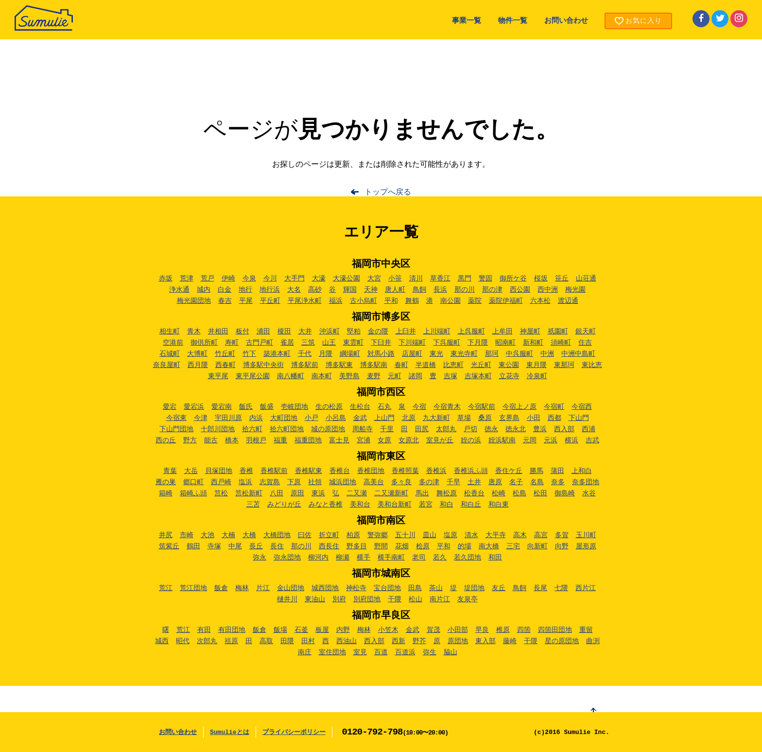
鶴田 (193, 546)
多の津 (429, 482)
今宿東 (176, 418)
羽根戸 (256, 440)
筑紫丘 (169, 546)
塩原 (450, 535)
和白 (446, 504)
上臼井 (406, 331)
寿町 (232, 343)
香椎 (246, 471)
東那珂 (564, 365)
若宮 (426, 504)
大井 (305, 331)
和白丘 (471, 504)
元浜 (550, 440)
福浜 (336, 301)
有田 (204, 630)
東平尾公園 (253, 376)
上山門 (384, 418)
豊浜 (540, 429)
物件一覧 (512, 21)
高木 (520, 535)
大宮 (374, 278)
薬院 (475, 301)
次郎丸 (207, 641)
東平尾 (218, 376)
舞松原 (446, 493)
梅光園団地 (194, 301)
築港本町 (277, 354)
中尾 (235, 546)
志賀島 (270, 482)
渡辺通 (568, 301)
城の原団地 (328, 429)
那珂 (492, 354)
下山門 (579, 418)
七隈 (561, 588)
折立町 (329, 535)
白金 (224, 290)
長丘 (256, 546)
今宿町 (554, 407)
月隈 (325, 354)
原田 (297, 493)
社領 (315, 482)
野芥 (419, 641)
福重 (280, 440)
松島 (519, 493)
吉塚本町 (478, 376)
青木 (194, 331)
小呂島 (336, 418)
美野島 (349, 376)
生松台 (360, 407)
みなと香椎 (326, 504)
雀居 (287, 343)
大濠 (319, 278)
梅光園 (575, 290)
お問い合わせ (566, 21)
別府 (339, 599)
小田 (533, 418)
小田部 (458, 630)
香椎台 (339, 471)
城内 (203, 290)
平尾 (246, 301)
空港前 (173, 343)
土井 (474, 482)
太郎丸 (446, 429)
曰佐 (305, 535)
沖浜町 (329, 331)
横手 (363, 557)
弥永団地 (287, 557)
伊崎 (228, 278)
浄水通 (179, 290)
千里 (387, 429)
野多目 (356, 546)
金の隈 (378, 331)
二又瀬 (356, 493)
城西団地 (325, 588)
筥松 (221, 493)
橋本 (232, 440)
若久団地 (467, 557)
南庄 (305, 652)
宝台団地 (387, 588)
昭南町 (505, 343)
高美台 (374, 482)
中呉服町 (519, 354)
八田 (276, 493)
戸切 (470, 429)
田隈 (287, 641)
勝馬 (536, 471)
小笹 (395, 278)
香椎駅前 (274, 471)
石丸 (384, 407)
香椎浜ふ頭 (471, 471)
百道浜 (405, 652)
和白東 (498, 504)
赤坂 (166, 278)
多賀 (562, 535)
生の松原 (329, 407)
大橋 (249, 535)
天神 (371, 290)
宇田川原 (228, 418)
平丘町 (270, 301)
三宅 (513, 546)
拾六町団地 (287, 429)
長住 (277, 546)
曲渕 (593, 641)
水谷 (589, 493)
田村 (308, 641)
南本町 (322, 376)
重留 (586, 630)
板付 (242, 331)
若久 (440, 557)
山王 (329, 343)
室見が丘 (439, 440)
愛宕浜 (194, 407)
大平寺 (495, 535)
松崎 (498, 493)
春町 (401, 365)
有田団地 (231, 630)
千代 (305, 354)
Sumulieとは (229, 732)
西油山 (346, 641)
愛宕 (169, 407)
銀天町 (585, 331)
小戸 (311, 418)
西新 (398, 641)
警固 (485, 278)
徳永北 (515, 429)
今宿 (419, 407)
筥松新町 (248, 493)
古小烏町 (363, 301)
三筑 (308, 343)
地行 (245, 290)
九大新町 (436, 418)
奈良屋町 (166, 365)
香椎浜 (436, 471)
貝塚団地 (218, 471)
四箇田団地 (555, 630)
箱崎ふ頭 (193, 493)
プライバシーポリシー (294, 732)
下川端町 (412, 343)
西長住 (329, 546)
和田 (495, 557)
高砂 (315, 290)
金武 (360, 418)
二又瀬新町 (391, 493)
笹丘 (562, 278)
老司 (419, 557)
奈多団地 (585, 482)
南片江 (440, 599)
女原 (384, 440)
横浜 (571, 440)
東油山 (315, 599)
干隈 (394, 599)
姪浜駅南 (502, 440)
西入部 (564, 429)
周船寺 (362, 429)
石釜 (301, 630)
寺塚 (214, 546)
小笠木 (388, 630)
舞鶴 (412, 301)
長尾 (540, 588)
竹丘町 (225, 354)
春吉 (225, 301)
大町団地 (283, 418)
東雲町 (353, 343)
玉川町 (586, 535)
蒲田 (557, 471)
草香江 (440, 278)
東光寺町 (464, 354)
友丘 (498, 588)
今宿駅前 (481, 407)
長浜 (440, 290)
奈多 (558, 482)
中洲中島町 (578, 354)
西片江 (585, 588)
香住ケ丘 (508, 471)
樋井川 (287, 599)
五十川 (405, 535)
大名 (294, 290)
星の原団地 (562, 641)
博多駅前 (304, 365)
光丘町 (481, 365)
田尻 (422, 429)
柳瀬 (342, 557)
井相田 (218, 331)
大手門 (294, 278)
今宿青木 (447, 407)
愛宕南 (221, 407)
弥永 (259, 557)
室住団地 (332, 652)
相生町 (169, 331)
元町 (394, 376)
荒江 (166, 588)
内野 (343, 630)
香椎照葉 (405, 471)
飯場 (280, 630)
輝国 (350, 290)
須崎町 (561, 343)
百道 (381, 652)
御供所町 (204, 343)
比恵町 (453, 365)
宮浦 (363, 440)
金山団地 (290, 588)
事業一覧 (466, 21)
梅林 (242, 588)
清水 (471, 535)
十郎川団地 (218, 429)
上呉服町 (471, 331)
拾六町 (252, 429)
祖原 (231, 641)
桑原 (485, 418)
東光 (436, 354)
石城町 (169, 354)
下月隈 (478, 343)
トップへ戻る (387, 192)
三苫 (253, 504)
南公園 (450, 301)
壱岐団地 (294, 407)
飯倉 (221, 588)
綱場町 (350, 354)
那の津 (492, 290)
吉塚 (450, 376)
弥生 (429, 652)
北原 (409, 418)
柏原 (353, 535)
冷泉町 (537, 376)
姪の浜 (471, 440)
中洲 (547, 354)
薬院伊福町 (506, 301)
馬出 (422, 493)
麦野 (374, 376)
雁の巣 (166, 482)
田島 (415, 588)
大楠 (228, 535)
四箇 (524, 630)
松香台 (474, 493)
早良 (482, 630)
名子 (516, 482)
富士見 (339, 440)
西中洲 (547, 290)
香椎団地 (370, 471)
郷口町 (193, 482)
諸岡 (415, 376)
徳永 (491, 429)
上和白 (582, 471)
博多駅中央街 (263, 365)
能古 (211, 440)
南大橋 (489, 546)
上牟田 (502, 331)
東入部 (485, 641)
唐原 (495, 482)
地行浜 (270, 290)
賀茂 (433, 630)
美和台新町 (395, 504)
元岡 (530, 440)
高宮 (541, 535)
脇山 (450, 652)
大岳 (191, 471)
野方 (190, 440)
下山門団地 (176, 429)
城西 (162, 641)
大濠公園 (346, 278)
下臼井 (381, 343)
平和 (391, 301)
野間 (381, 546)
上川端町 (436, 331)
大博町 (197, 354)
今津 (201, 418)
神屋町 (530, 331)
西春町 (225, 365)
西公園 (520, 290)
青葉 (170, 471)
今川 (270, 278)
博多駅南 (373, 365)
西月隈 (198, 365)
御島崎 (564, 493)
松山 (415, 599)
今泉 (249, 278)
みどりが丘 (284, 504)
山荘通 (586, 278)
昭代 (183, 641)
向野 (562, 546)
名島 (537, 482)
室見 (360, 652)
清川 (416, 278)
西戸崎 (221, 482)
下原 (294, 482)
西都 (554, 418)
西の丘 (166, 440)
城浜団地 (342, 482)
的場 (464, 546)
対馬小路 (381, 354)
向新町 (537, 546)
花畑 (402, 546)
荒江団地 (193, 588)
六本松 (540, 301)
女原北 (408, 440)
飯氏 (246, 407)
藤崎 (510, 641)
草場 (464, 418)
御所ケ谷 (513, 278)
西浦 (588, 429)
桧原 (423, 546)
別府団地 (367, 599)
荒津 (186, 278)
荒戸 (207, 278)
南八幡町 (290, 376)
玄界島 (509, 418)
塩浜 (245, 482)
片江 (263, 588)
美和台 (360, 504)
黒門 (464, 278)
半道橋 (426, 365)
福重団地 (308, 440)
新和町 (533, 343)
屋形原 (586, 546)
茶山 (436, 588)
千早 (453, 482)
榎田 (284, 331)
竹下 (249, 354)
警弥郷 (377, 535)
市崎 (186, 535)
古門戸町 (259, 343)
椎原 (503, 630)
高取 (266, 641)
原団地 (458, 641)
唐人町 (395, 290)
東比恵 (592, 365)
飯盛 (267, 407)
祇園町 (558, 331)
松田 (540, 493)
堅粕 (354, 331)
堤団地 (474, 588)
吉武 (592, 440)
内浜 (256, 418)
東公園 (509, 365)
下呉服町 (446, 343)
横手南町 (391, 557)
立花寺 (509, 376)
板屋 (322, 630)
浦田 (263, 331)
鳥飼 (419, 290)
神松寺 (356, 588)
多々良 (401, 482)
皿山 (429, 535)
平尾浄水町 (305, 301)
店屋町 (412, 354)
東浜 (318, 493)
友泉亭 (467, 599)
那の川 (464, 290)
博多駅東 (339, 365)
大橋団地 (277, 535)
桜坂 (541, 278)
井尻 (166, 535)
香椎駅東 (308, 471)
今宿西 (582, 407)
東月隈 (536, 365)
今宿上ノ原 (519, 407)
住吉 (585, 343)
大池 (207, 535)
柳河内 (318, 557)
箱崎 (166, 493)
